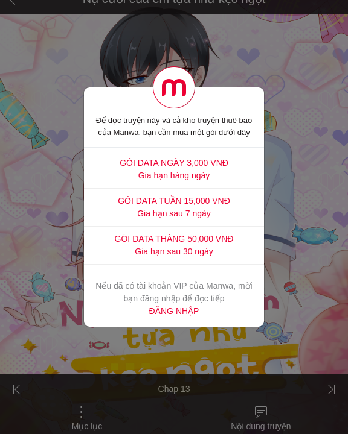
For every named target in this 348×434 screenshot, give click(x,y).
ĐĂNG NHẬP (174, 311)
